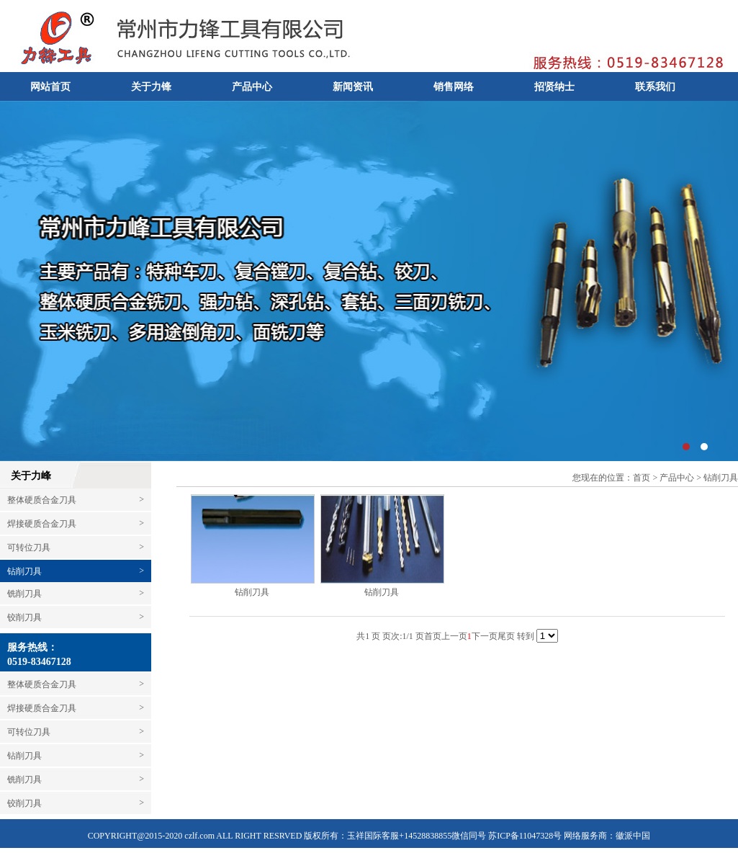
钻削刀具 (24, 571)
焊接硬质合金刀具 (75, 523)
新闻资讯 (353, 86)
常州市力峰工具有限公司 (369, 281)
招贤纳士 (554, 86)
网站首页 (50, 86)
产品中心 (252, 86)
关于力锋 (151, 86)
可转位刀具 (75, 547)
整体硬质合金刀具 (75, 499)
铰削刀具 (75, 617)
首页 (641, 478)
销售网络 (453, 86)
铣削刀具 (75, 593)
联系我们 (655, 86)
